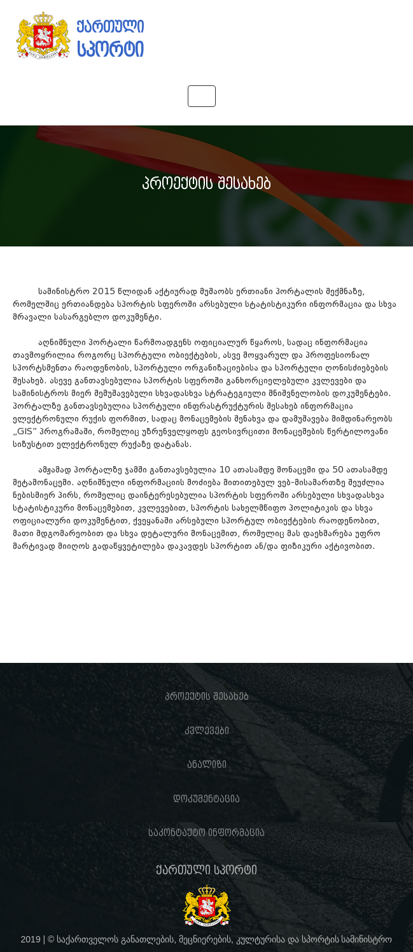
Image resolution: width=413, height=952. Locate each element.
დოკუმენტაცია (206, 799)
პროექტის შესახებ (207, 697)
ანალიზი (207, 765)
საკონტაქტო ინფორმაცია (206, 833)
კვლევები (207, 731)
